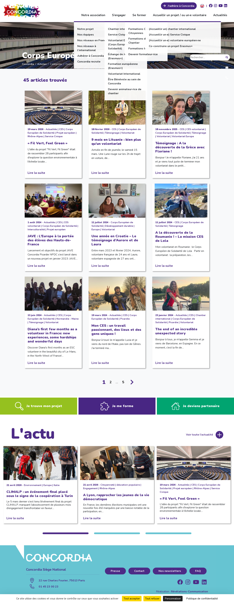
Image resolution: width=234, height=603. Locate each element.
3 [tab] (168, 536)
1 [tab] (66, 536)
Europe (95, 232)
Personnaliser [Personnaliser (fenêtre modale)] (173, 598)
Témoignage (112, 132)
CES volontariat (195, 129)
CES (61, 129)
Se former (139, 15)
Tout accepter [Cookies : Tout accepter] (132, 598)
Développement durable (119, 229)
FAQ (198, 574)
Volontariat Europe (183, 136)
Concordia (28, 64)
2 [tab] (117, 536)
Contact (139, 574)
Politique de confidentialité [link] (202, 598)
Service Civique (54, 136)
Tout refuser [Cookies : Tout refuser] (152, 598)
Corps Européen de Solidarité (172, 132)
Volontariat (127, 132)
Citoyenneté (107, 488)
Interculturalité (36, 232)
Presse (115, 574)
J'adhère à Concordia (180, 6)
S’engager (119, 15)
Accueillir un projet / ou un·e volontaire (179, 15)
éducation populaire (128, 488)
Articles (41, 64)
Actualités (220, 15)
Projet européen (65, 132)
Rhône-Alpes (35, 136)
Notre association (93, 15)
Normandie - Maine (67, 322)
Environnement (32, 488)
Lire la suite (36, 173)
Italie (56, 488)
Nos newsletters (170, 574)
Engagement (90, 491)
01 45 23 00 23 (48, 590)
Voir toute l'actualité (199, 438)
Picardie (125, 322)
